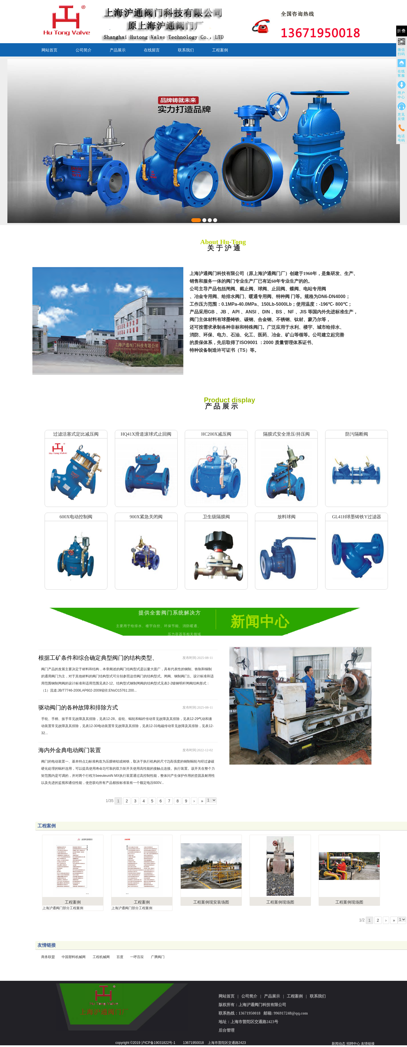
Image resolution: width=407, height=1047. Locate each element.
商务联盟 (48, 957)
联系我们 (186, 50)
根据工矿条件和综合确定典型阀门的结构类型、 (98, 658)
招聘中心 (353, 1044)
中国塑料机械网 (74, 957)
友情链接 (368, 1044)
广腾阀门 (158, 957)
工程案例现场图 (280, 902)
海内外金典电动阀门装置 (69, 750)
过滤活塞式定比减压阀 (76, 428)
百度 (120, 957)
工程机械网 (101, 957)
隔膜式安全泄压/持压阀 (286, 428)
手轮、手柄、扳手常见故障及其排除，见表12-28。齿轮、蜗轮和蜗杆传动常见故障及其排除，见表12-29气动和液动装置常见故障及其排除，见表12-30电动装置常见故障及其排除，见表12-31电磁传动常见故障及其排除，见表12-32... (127, 726)
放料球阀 (286, 510)
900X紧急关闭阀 (146, 510)
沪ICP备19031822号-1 (158, 1043)
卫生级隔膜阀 (216, 510)
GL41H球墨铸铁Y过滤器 (356, 510)
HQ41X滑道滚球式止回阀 (146, 428)
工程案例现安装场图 (211, 902)
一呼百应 (137, 957)
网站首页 (49, 50)
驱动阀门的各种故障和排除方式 (78, 707)
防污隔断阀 (356, 428)
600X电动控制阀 (75, 510)
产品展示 (118, 50)
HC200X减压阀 (216, 428)
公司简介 (84, 50)
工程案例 (220, 50)
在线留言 (152, 50)
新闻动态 (338, 1044)
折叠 (401, 31)
